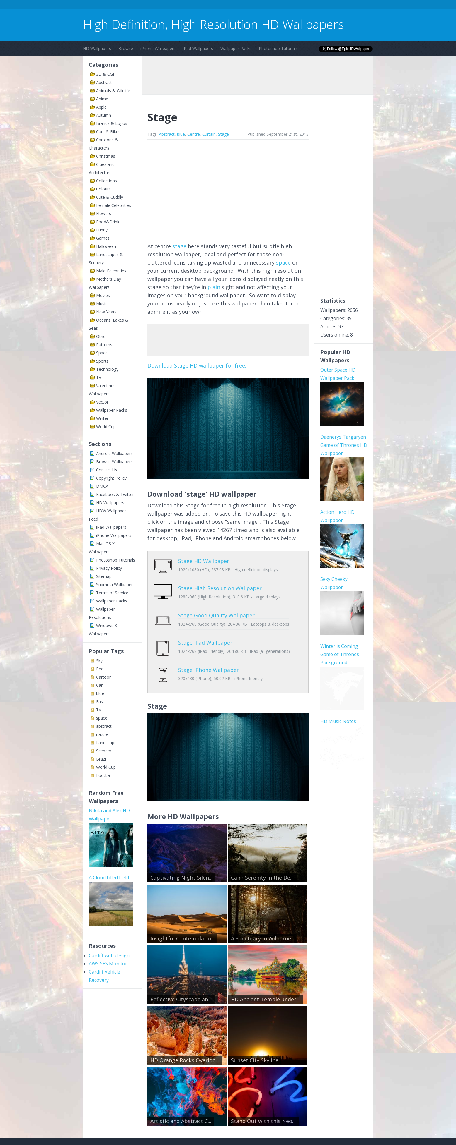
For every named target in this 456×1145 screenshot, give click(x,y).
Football (104, 775)
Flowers (103, 213)
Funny (102, 230)
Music (101, 303)
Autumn (103, 115)
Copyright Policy (111, 478)
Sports (102, 361)
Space (102, 353)
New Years (106, 312)
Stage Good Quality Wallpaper (216, 606)
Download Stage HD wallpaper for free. (196, 365)
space (101, 718)
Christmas (105, 156)
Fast (100, 701)
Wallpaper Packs (235, 48)
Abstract (104, 82)
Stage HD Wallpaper (203, 560)
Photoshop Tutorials (278, 48)
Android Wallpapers (114, 453)
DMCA (102, 486)
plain (213, 287)
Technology (107, 369)
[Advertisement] (189, 5)
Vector (102, 402)
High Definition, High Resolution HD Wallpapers (213, 24)
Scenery (103, 750)
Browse (125, 48)
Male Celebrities (111, 271)
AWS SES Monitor (108, 963)
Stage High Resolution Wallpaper (220, 583)
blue (100, 693)
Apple (101, 107)
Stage (223, 134)
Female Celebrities (113, 205)
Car (99, 685)
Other (101, 336)
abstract (104, 726)
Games (103, 238)
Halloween (106, 246)
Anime (102, 99)
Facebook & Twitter (115, 494)
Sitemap (104, 576)
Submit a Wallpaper (114, 584)
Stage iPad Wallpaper (205, 629)
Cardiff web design (109, 955)
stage (179, 246)
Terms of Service (112, 592)
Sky (99, 660)
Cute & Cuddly (109, 197)
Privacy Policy (109, 568)
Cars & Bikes (108, 131)
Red (99, 669)
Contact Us (106, 470)
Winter (102, 418)
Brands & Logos (111, 123)
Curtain (209, 134)
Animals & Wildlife (113, 90)
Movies (103, 295)
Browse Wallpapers (114, 461)
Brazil (101, 759)
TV (98, 377)
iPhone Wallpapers (158, 48)
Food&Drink (107, 221)
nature (102, 734)
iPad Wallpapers (198, 48)
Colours (103, 189)
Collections (106, 180)
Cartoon (104, 677)
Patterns (104, 344)
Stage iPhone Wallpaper (208, 652)
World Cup (106, 426)
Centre (193, 134)
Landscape (106, 742)
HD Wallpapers (97, 48)
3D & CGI (105, 74)
